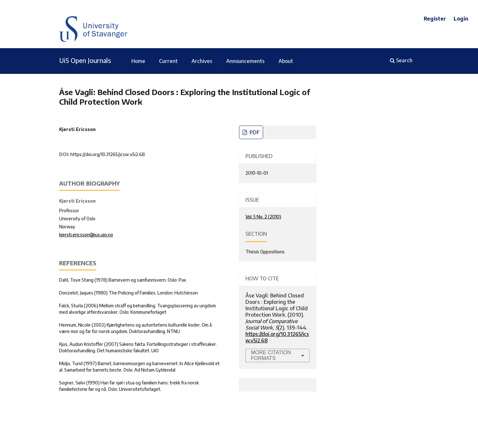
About (286, 61)
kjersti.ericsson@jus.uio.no (86, 234)
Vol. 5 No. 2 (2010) (263, 216)
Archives (201, 61)
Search (401, 60)
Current (168, 61)
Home (138, 61)
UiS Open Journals (85, 60)
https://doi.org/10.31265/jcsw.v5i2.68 (107, 154)
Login (461, 18)
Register (435, 18)
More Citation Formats (271, 355)
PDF (254, 132)
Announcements (245, 61)
